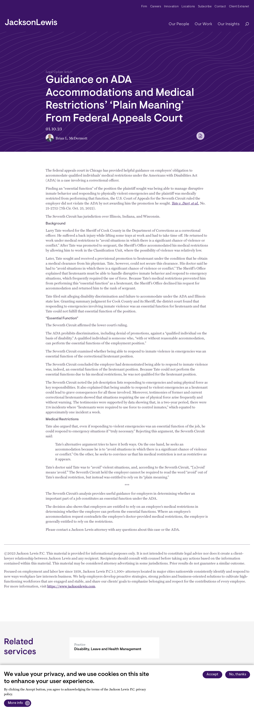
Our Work (203, 24)
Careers (155, 6)
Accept (212, 674)
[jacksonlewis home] (31, 21)
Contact (220, 6)
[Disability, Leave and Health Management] (114, 647)
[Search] (245, 24)
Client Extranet (239, 6)
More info (15, 703)
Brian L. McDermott (71, 138)
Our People (179, 24)
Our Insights (229, 24)
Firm (144, 6)
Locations (188, 6)
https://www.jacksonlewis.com (71, 586)
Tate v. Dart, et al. (185, 203)
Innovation (171, 6)
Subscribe (205, 6)
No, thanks (237, 674)
